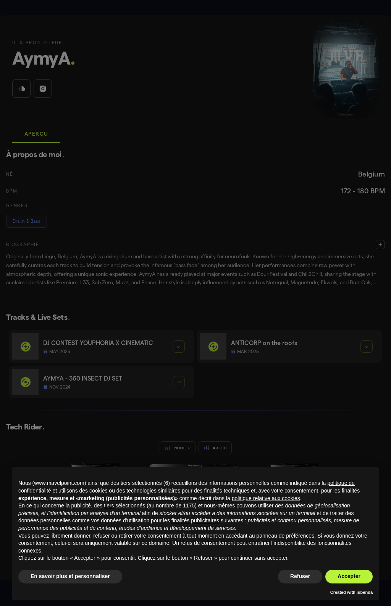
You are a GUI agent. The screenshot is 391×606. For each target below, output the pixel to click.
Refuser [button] (300, 576)
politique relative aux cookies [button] (266, 498)
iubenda (365, 592)
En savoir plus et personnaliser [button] (70, 576)
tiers (109, 505)
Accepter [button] (349, 576)
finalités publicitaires (195, 520)
